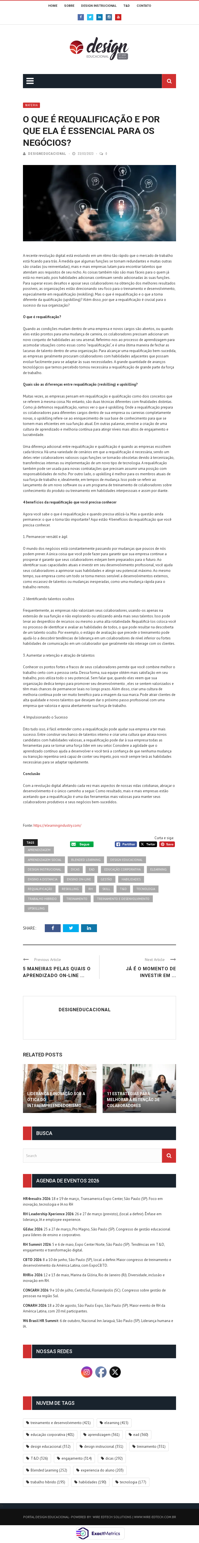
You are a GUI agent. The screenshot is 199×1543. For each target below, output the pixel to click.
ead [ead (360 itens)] (140, 1434)
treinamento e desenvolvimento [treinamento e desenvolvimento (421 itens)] (61, 1422)
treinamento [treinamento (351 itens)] (151, 1446)
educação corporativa (122, 869)
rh (90, 889)
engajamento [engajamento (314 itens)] (77, 1458)
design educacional (126, 860)
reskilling (70, 889)
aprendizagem (39, 850)
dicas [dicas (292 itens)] (114, 1458)
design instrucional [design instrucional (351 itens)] (103, 1446)
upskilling (36, 908)
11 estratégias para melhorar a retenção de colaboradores (133, 1099)
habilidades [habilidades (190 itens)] (92, 1482)
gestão (106, 879)
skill (106, 889)
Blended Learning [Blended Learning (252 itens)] (49, 1470)
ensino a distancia (42, 879)
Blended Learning (86, 860)
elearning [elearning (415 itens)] (116, 1422)
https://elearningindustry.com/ (57, 825)
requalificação (40, 889)
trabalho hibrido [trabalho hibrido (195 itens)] (48, 1482)
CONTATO (144, 6)
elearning (158, 869)
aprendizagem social (45, 860)
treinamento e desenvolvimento (123, 899)
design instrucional (44, 869)
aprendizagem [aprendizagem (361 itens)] (104, 1434)
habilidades (131, 879)
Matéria (31, 105)
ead (92, 869)
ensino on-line (79, 879)
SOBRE (69, 6)
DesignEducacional (47, 153)
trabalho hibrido (42, 899)
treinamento (76, 899)
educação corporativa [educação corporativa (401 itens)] (52, 1434)
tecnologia (145, 889)
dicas (75, 869)
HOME (52, 6)
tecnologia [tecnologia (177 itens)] (133, 1482)
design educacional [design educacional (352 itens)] (51, 1446)
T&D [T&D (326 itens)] (39, 1458)
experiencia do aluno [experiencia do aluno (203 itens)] (102, 1470)
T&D (126, 6)
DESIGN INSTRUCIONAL (99, 6)
